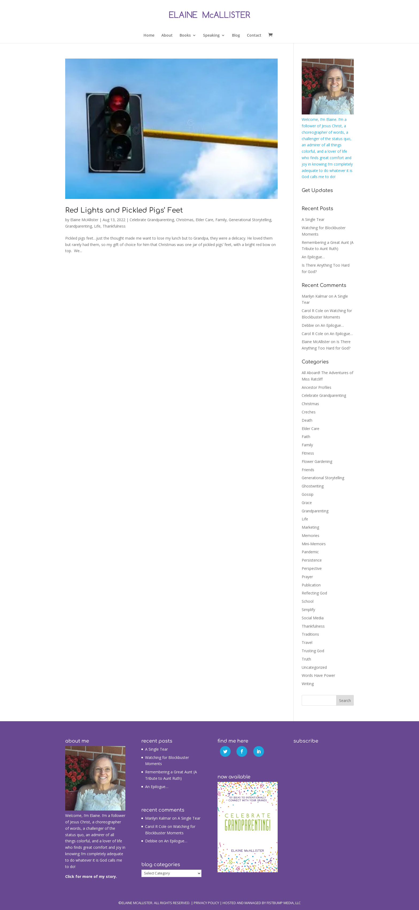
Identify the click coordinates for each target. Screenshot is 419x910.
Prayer (307, 576)
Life (97, 226)
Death (307, 420)
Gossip (307, 494)
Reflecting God (314, 593)
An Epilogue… (313, 256)
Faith (306, 436)
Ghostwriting (313, 486)
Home (148, 35)
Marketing (310, 527)
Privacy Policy (206, 902)
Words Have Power (318, 675)
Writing (308, 683)
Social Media (313, 617)
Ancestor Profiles (316, 387)
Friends (308, 469)
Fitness (308, 453)
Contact (254, 35)
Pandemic (310, 551)
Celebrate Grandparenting (152, 219)
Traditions (310, 634)
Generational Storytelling (250, 219)
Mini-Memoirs (314, 543)
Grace (307, 502)
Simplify (308, 609)
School (307, 601)
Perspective (312, 568)
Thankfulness (114, 226)
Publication (311, 585)
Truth (306, 659)
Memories (310, 535)
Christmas (184, 219)
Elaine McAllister (84, 219)
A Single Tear (313, 219)
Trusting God (313, 650)
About (167, 35)
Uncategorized (314, 667)
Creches (309, 411)
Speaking (211, 35)
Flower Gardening (317, 461)
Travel (307, 642)
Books (185, 35)
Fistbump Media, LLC (284, 902)
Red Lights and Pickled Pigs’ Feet (124, 210)
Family (221, 219)
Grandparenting (78, 226)
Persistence (312, 560)
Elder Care (204, 219)
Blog (236, 35)
